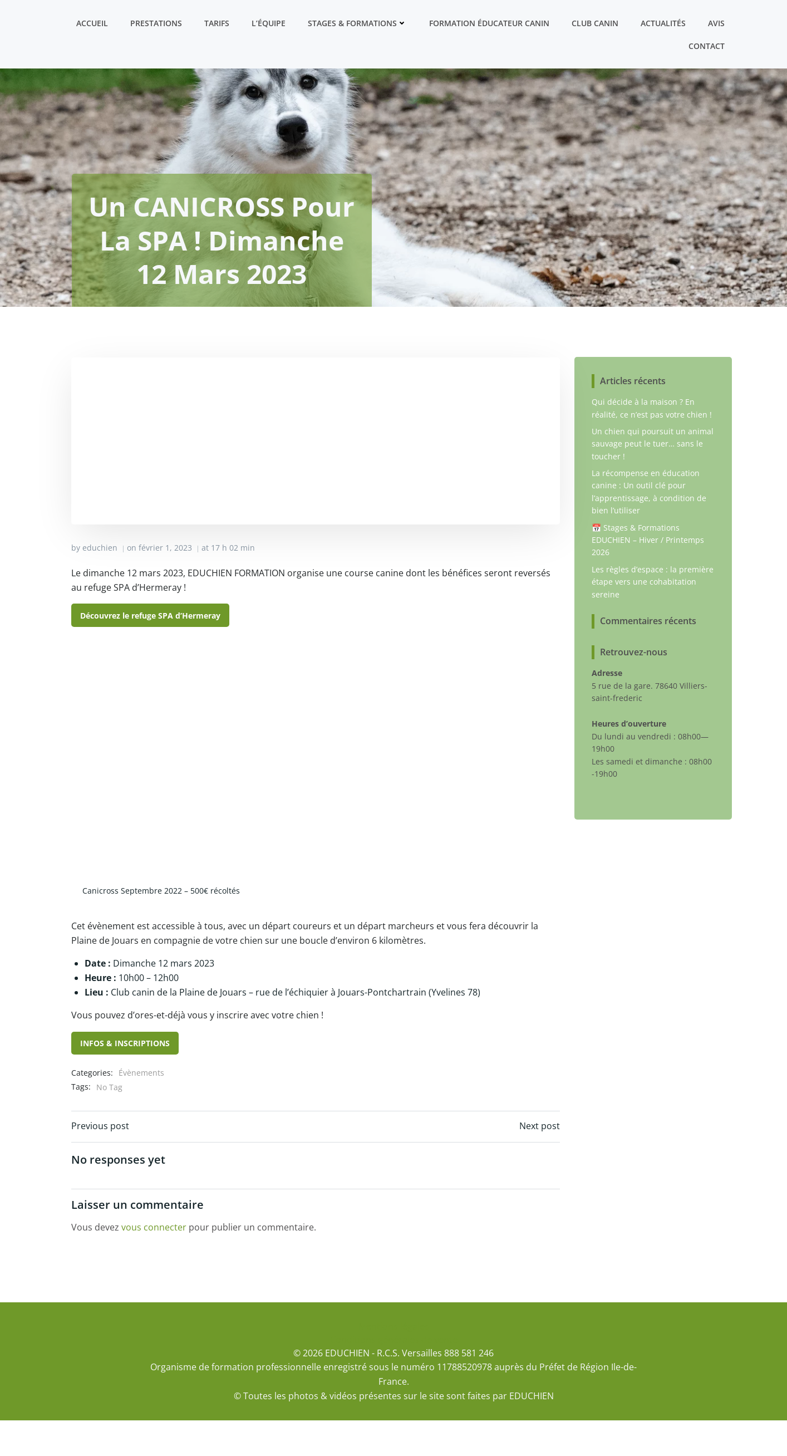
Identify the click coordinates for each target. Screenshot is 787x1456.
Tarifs (217, 22)
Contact (707, 45)
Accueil (93, 22)
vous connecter (154, 1263)
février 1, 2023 (166, 582)
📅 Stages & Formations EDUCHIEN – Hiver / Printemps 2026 (648, 574)
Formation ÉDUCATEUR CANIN (490, 22)
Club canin (595, 22)
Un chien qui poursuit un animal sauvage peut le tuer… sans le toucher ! (653, 478)
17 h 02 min (233, 582)
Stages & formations (357, 22)
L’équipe (269, 22)
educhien (100, 582)
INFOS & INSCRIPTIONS (125, 1078)
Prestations (157, 22)
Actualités (663, 22)
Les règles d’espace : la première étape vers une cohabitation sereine (653, 616)
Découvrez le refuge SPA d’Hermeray (151, 650)
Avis (717, 22)
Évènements (142, 1107)
